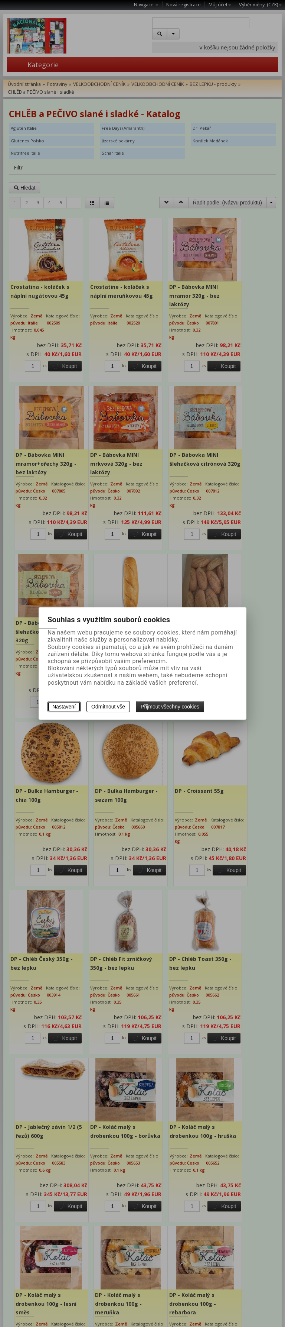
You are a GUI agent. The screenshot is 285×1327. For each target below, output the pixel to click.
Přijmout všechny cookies (170, 707)
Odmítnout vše (108, 707)
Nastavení (64, 707)
